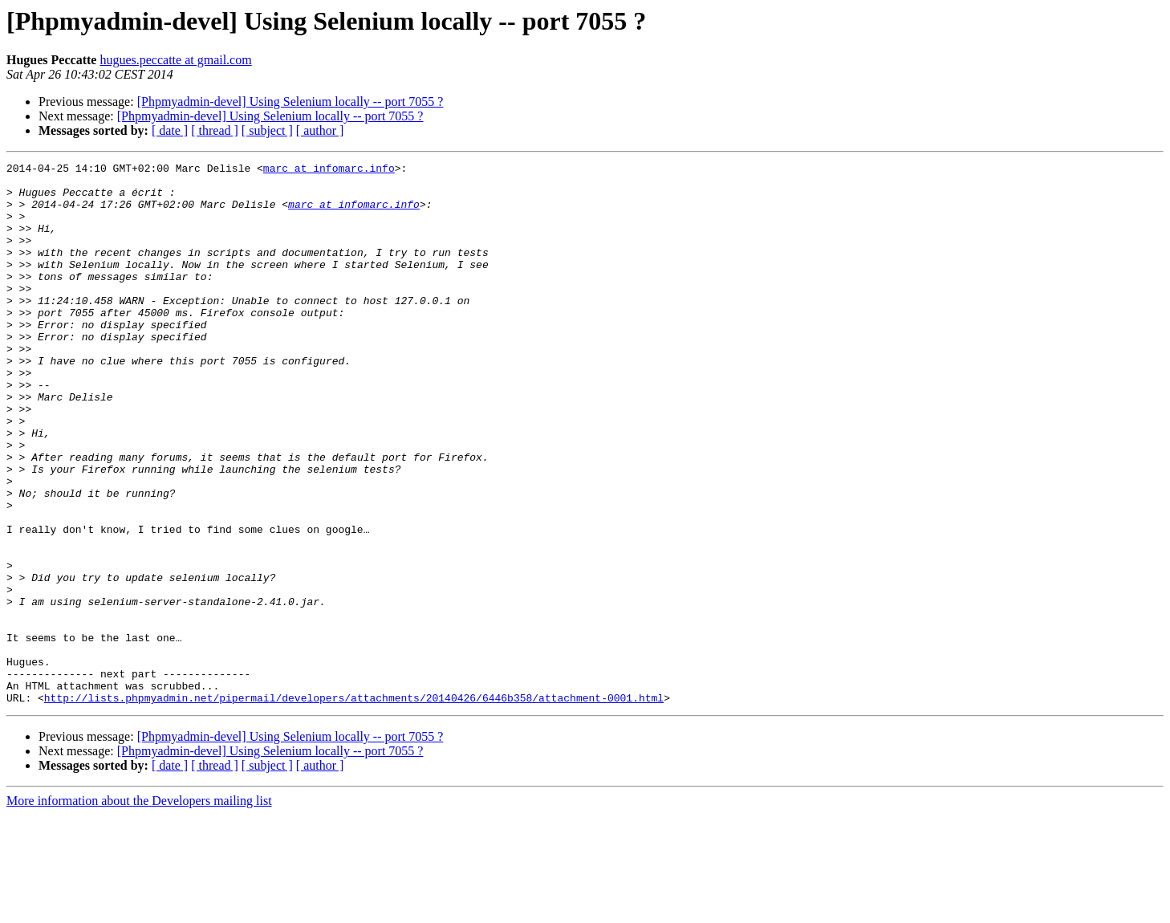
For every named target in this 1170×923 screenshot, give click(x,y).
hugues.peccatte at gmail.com (175, 60)
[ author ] (320, 130)
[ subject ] (267, 130)
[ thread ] (214, 130)
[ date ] (170, 130)
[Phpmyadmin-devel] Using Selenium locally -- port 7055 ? (290, 101)
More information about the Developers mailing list (139, 909)
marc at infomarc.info (329, 170)
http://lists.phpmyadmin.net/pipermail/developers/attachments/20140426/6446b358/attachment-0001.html (354, 806)
